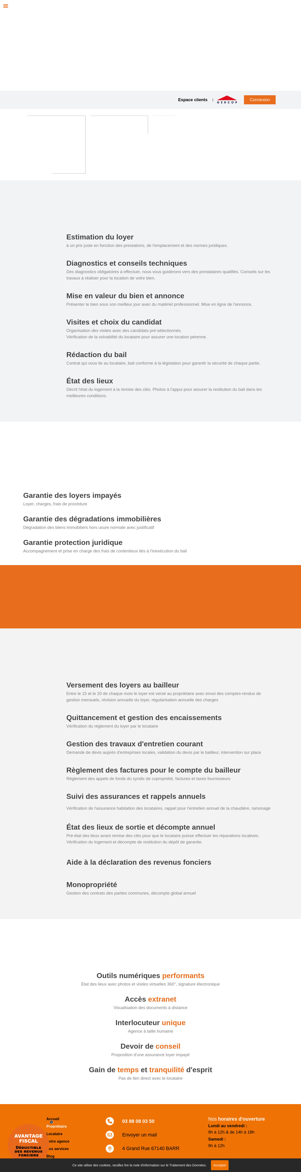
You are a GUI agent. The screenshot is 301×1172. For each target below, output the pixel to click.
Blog (50, 1156)
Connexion (260, 99)
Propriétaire (56, 1126)
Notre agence (57, 1141)
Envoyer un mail (139, 1135)
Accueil (52, 1119)
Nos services (57, 1149)
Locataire (54, 1134)
